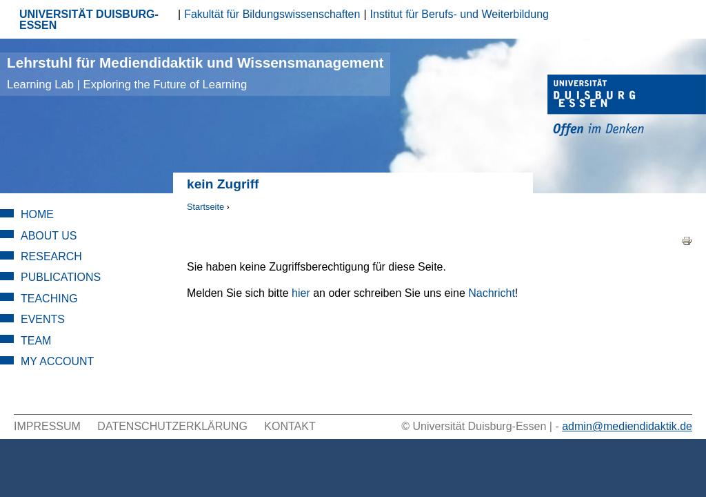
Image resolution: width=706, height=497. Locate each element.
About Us (49, 236)
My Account (57, 361)
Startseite (205, 207)
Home (37, 214)
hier (301, 293)
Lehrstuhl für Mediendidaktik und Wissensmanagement (195, 73)
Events (43, 319)
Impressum (47, 426)
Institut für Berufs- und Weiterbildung (459, 14)
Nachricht (491, 293)
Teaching (49, 298)
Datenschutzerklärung (172, 426)
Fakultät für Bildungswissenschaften (272, 14)
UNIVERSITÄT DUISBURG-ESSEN (89, 19)
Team (36, 341)
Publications (61, 277)
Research (51, 256)
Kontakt (289, 426)
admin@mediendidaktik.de (627, 426)
